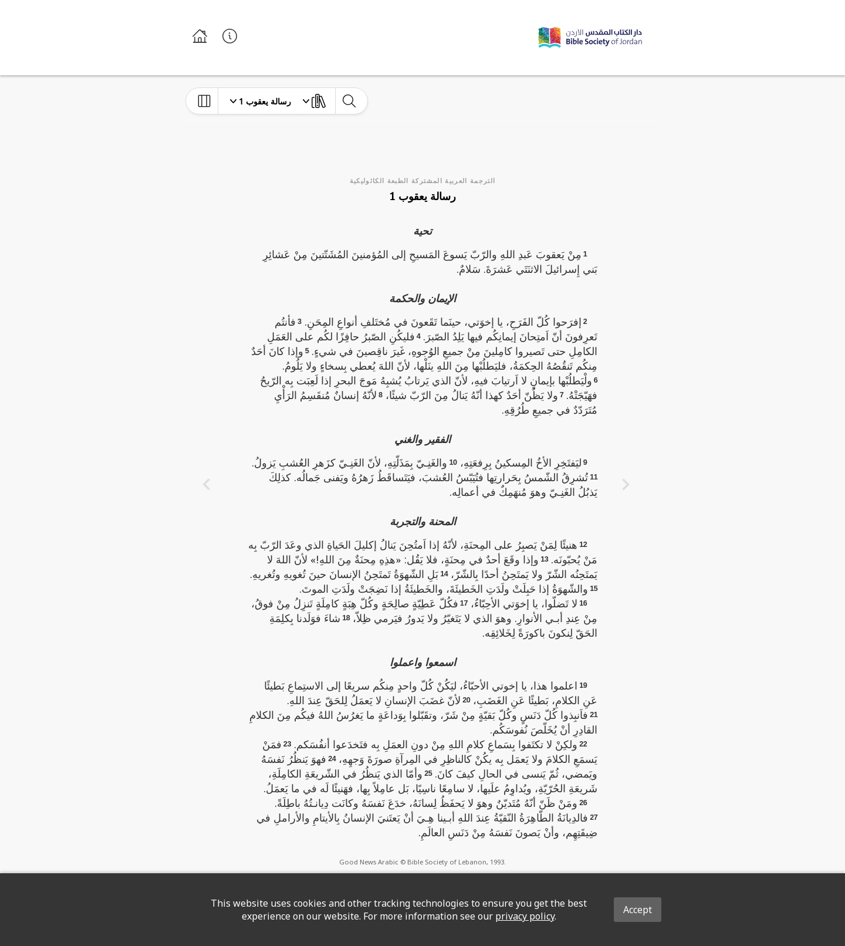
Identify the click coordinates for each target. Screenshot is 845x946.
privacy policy (525, 916)
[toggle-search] (349, 101)
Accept (637, 909)
